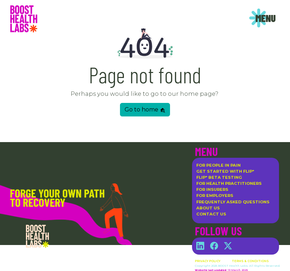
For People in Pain (218, 165)
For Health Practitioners (229, 183)
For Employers (214, 195)
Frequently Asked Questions (232, 201)
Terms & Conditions (250, 261)
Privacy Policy (207, 261)
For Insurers (212, 189)
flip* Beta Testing (219, 177)
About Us (208, 207)
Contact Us (211, 214)
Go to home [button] (145, 109)
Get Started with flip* (225, 171)
